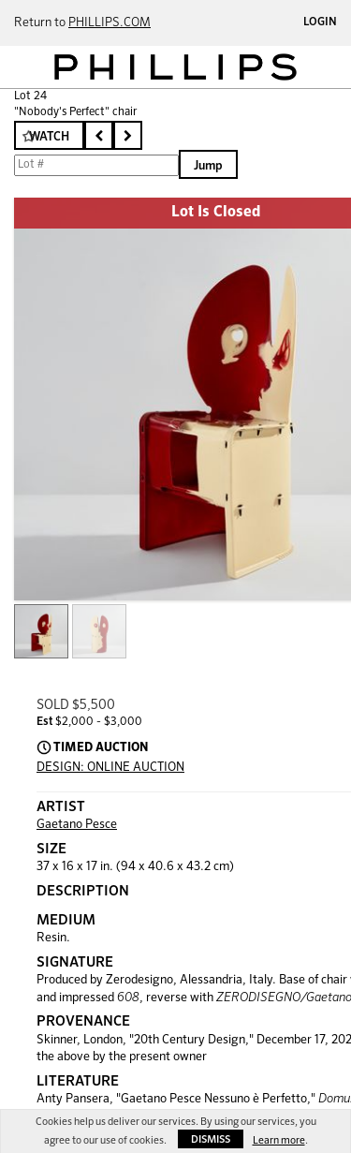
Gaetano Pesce (77, 825)
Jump (208, 166)
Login (320, 22)
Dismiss (210, 1139)
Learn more (279, 1140)
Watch (49, 137)
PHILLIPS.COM (109, 23)
